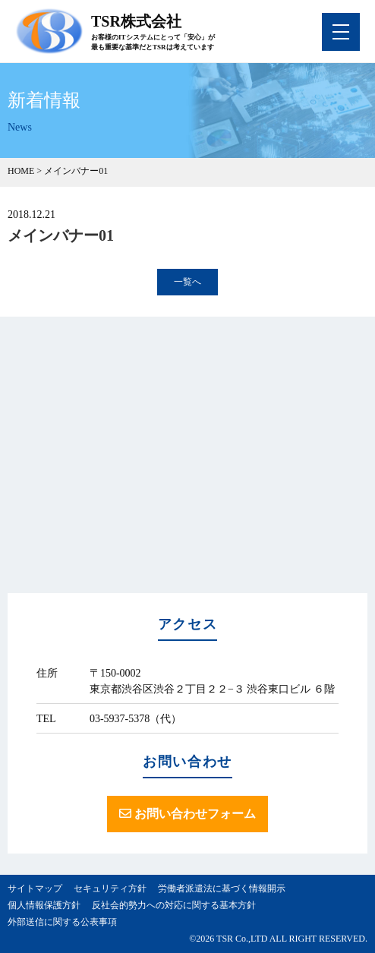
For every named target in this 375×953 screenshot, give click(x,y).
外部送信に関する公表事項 (62, 922)
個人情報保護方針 (44, 905)
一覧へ (187, 281)
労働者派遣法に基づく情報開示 (221, 888)
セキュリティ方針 (110, 888)
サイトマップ (35, 888)
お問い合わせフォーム (187, 813)
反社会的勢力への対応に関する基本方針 (174, 905)
